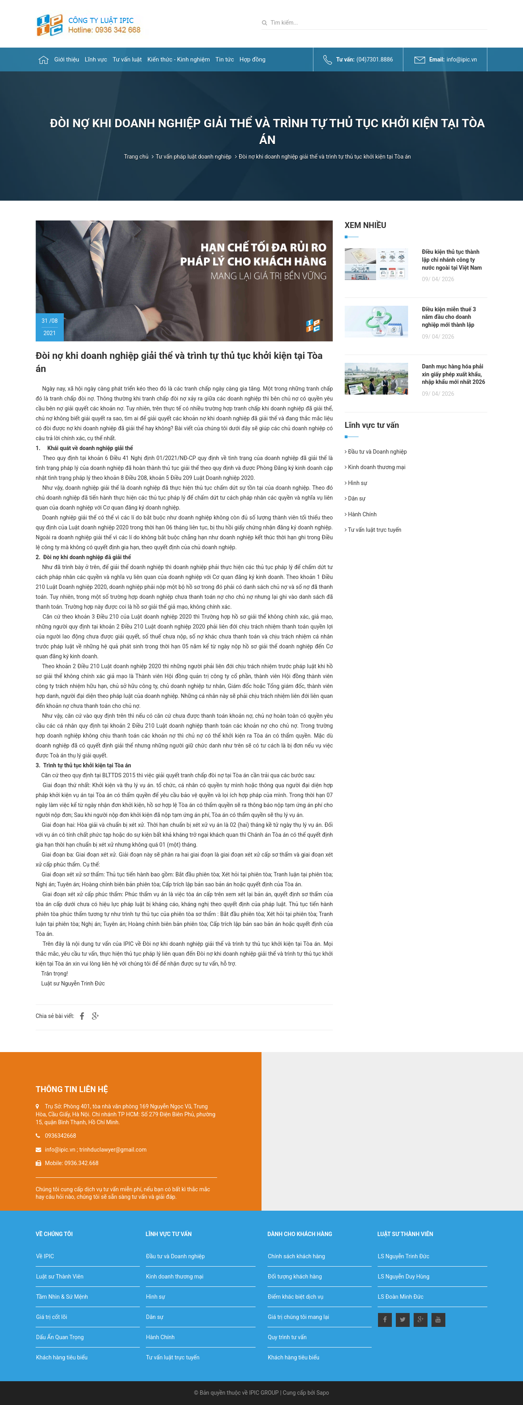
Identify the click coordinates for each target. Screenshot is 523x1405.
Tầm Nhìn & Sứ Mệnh (62, 1297)
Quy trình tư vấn (287, 1337)
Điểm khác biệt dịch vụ (295, 1297)
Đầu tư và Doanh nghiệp (376, 452)
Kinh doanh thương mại (375, 467)
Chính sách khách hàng (296, 1256)
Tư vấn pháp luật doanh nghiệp (193, 156)
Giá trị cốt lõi (51, 1317)
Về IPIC (45, 1256)
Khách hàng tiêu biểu (62, 1357)
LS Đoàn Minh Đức (401, 1297)
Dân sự (355, 498)
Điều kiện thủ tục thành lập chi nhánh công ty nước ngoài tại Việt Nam (452, 259)
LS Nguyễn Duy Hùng (403, 1276)
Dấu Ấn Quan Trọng (60, 1337)
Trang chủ (136, 156)
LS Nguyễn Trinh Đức (403, 1256)
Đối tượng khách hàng (295, 1276)
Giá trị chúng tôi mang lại (298, 1317)
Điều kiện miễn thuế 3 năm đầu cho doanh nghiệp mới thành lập (449, 317)
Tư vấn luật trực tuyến (373, 530)
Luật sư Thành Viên (60, 1276)
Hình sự (356, 483)
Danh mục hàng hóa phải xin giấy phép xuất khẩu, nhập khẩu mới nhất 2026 (453, 374)
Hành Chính (361, 514)
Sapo (323, 1393)
